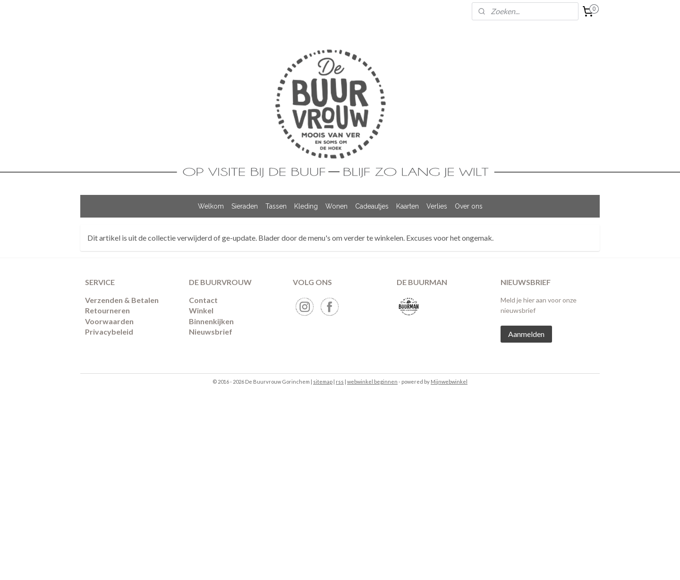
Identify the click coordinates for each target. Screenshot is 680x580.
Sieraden (244, 206)
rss (340, 381)
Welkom (211, 206)
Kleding (306, 206)
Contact (203, 299)
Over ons (469, 206)
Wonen (336, 206)
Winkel (201, 310)
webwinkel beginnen (372, 381)
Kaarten (407, 206)
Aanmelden (526, 333)
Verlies (436, 206)
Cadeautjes (372, 206)
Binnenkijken (211, 321)
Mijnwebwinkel (449, 381)
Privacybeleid (109, 331)
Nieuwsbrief (210, 331)
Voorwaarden (109, 321)
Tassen (276, 206)
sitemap (322, 381)
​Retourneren (107, 310)
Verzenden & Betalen (122, 299)
